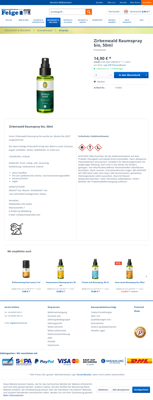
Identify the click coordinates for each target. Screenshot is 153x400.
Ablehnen (103, 389)
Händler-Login (98, 330)
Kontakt (123, 2)
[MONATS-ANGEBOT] (112, 22)
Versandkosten (84, 374)
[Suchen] (88, 12)
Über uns (111, 2)
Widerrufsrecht (55, 326)
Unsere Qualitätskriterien (103, 326)
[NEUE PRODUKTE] (127, 22)
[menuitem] (70, 12)
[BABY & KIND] (23, 22)
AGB (50, 337)
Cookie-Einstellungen (101, 312)
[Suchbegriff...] (70, 12)
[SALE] (141, 22)
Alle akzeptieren (121, 389)
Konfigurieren (141, 389)
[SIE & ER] (8, 22)
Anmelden (147, 2)
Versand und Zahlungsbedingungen (59, 318)
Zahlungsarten (55, 323)
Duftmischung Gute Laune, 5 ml (26, 282)
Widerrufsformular (57, 330)
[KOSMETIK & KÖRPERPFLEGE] (38, 22)
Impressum (53, 345)
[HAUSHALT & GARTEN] (82, 22)
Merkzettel (114, 11)
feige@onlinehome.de (18, 323)
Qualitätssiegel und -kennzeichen (101, 321)
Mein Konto (135, 2)
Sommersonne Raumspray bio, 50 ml (61, 284)
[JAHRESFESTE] (97, 22)
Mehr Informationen (13, 395)
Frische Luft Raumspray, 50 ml (95, 282)
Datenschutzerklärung (59, 334)
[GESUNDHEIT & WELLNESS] (53, 22)
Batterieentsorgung (57, 312)
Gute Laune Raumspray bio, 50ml (130, 282)
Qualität (99, 2)
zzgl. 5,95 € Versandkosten (115, 65)
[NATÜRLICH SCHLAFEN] (68, 22)
